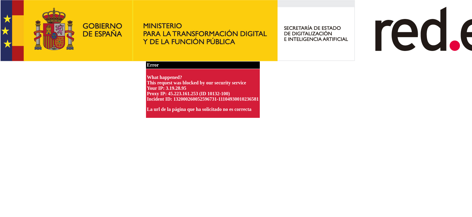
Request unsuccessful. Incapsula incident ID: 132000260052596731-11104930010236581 (236, 108)
